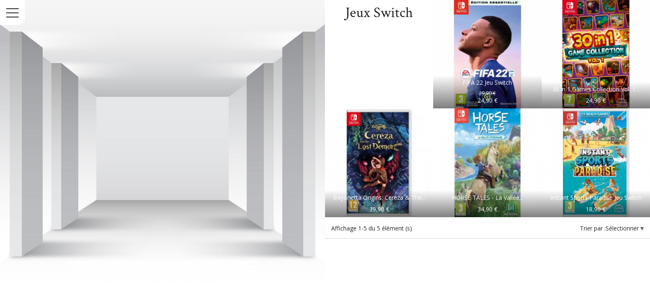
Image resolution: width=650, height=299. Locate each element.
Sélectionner (623, 228)
